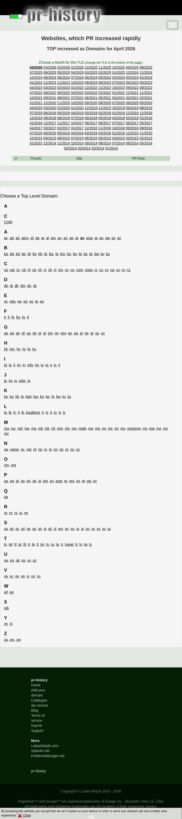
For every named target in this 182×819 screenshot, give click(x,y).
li (18, 413)
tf (15, 544)
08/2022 (146, 88)
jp (28, 381)
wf (6, 592)
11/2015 (146, 133)
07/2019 (36, 113)
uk (18, 560)
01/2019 (118, 113)
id (5, 365)
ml (53, 428)
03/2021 (132, 98)
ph (29, 481)
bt (91, 254)
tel (11, 544)
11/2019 (104, 108)
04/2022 (77, 93)
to (52, 544)
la (5, 413)
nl (50, 449)
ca (6, 270)
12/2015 (132, 133)
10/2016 (118, 128)
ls (47, 413)
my (165, 428)
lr (43, 413)
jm (11, 381)
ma (6, 428)
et (36, 301)
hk (6, 349)
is (55, 365)
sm (60, 529)
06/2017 (132, 123)
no (55, 449)
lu (55, 413)
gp (70, 333)
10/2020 (77, 103)
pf (17, 481)
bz (108, 254)
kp (48, 397)
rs (15, 513)
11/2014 (63, 143)
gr (81, 333)
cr (96, 270)
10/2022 (118, 88)
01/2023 (77, 88)
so (72, 529)
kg (12, 397)
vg (23, 576)
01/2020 (77, 108)
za (6, 640)
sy (103, 529)
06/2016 (49, 133)
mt (116, 428)
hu (34, 349)
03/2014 (84, 148)
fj (9, 317)
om (6, 465)
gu (97, 333)
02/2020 (63, 108)
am (53, 238)
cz (128, 270)
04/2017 (36, 128)
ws (12, 592)
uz (34, 560)
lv (59, 413)
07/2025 (36, 72)
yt (11, 624)
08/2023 (104, 83)
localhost (33, 413)
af (32, 238)
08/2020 (104, 103)
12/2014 (49, 143)
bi (45, 254)
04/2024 (118, 78)
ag (38, 238)
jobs (22, 381)
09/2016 (132, 128)
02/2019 (104, 113)
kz (69, 397)
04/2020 (36, 108)
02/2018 (146, 118)
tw (85, 544)
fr (28, 317)
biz (51, 254)
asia (89, 238)
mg (33, 428)
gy (103, 333)
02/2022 (104, 93)
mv (145, 428)
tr (62, 544)
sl (55, 529)
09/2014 (91, 143)
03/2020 (49, 108)
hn (19, 349)
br (80, 254)
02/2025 (104, 72)
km (36, 397)
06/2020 (132, 103)
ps (78, 481)
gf (23, 333)
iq (46, 365)
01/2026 (77, 67)
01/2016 (118, 133)
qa (6, 497)
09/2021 (49, 98)
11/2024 (146, 72)
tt (76, 544)
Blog (34, 710)
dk (16, 286)
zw (18, 640)
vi (28, 576)
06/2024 (91, 78)
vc (11, 576)
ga (6, 333)
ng (40, 449)
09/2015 (49, 138)
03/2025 (91, 72)
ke (6, 397)
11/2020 (63, 103)
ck (50, 270)
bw (96, 254)
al (47, 238)
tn (47, 544)
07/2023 (118, 83)
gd (12, 333)
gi (39, 333)
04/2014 (70, 148)
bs (85, 254)
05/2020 (146, 103)
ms (110, 428)
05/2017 (146, 123)
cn (67, 270)
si (45, 529)
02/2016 (104, 133)
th (24, 544)
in (24, 365)
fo (23, 317)
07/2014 (118, 143)
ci (45, 270)
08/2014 (104, 143)
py (95, 481)
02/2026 (63, 67)
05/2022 (63, 93)
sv (93, 529)
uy (29, 560)
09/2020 (91, 103)
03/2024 (132, 78)
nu (72, 449)
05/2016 (63, 133)
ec (6, 301)
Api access (39, 705)
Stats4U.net (40, 751)
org (13, 465)
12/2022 (91, 88)
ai (42, 238)
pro (71, 481)
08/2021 (63, 98)
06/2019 (49, 113)
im (19, 365)
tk (33, 544)
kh (17, 397)
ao (66, 238)
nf (34, 449)
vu (39, 576)
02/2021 (146, 98)
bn (69, 254)
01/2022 (118, 93)
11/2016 (104, 128)
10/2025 (118, 67)
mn (67, 428)
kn (42, 397)
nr (66, 449)
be (24, 254)
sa (6, 529)
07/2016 (36, 133)
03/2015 (132, 138)
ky (64, 397)
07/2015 (77, 138)
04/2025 (77, 72)
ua (6, 560)
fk (13, 317)
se (29, 529)
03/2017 (49, 128)
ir (51, 365)
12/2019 (91, 108)
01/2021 (36, 103)
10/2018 (36, 118)
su (87, 529)
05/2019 (63, 113)
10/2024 (36, 78)
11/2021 (146, 93)
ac (6, 238)
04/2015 (118, 138)
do (29, 286)
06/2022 (49, 93)
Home (35, 685)
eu (42, 301)
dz (35, 286)
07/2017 (118, 123)
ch (40, 270)
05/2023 (146, 83)
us (23, 560)
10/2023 (77, 83)
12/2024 (132, 72)
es (31, 301)
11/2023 (63, 83)
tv (80, 544)
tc (5, 544)
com (79, 270)
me (26, 428)
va (6, 576)
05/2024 (104, 78)
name (14, 449)
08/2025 (146, 67)
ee (20, 301)
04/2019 (77, 113)
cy (123, 270)
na (6, 449)
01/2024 (36, 83)
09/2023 (91, 83)
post (59, 481)
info (30, 365)
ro (10, 513)
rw (26, 513)
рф (6, 608)
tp (57, 544)
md (20, 428)
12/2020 (49, 103)
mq (97, 428)
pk (34, 481)
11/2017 (63, 123)
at (96, 238)
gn (57, 333)
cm (60, 270)
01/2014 (111, 148)
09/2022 (132, 88)
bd (18, 254)
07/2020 (118, 103)
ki (22, 397)
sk (50, 529)
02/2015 (146, 138)
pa (6, 481)
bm (62, 254)
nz (78, 449)
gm (50, 333)
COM (8, 222)
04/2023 (36, 88)
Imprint (36, 726)
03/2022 (91, 93)
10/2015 (36, 138)
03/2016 (91, 133)
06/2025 (49, 72)
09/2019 (132, 108)
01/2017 (77, 128)
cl (55, 270)
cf (28, 270)
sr (77, 529)
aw (107, 238)
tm (42, 544)
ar (76, 238)
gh (35, 333)
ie (10, 365)
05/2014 (146, 143)
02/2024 (146, 78)
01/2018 (36, 123)
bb (12, 254)
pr (65, 481)
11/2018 (146, 113)
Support (37, 731)
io (42, 365)
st (82, 529)
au (101, 238)
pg (23, 481)
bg (35, 254)
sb (12, 529)
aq (71, 238)
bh (40, 254)
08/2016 (146, 128)
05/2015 (104, 138)
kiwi (29, 397)
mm (60, 428)
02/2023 (63, 88)
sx (98, 529)
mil (40, 428)
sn (67, 529)
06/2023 (132, 83)
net (28, 449)
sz (109, 529)
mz (6, 433)
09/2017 (91, 123)
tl (37, 544)
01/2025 (118, 72)
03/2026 (49, 67)
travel (69, 544)
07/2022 (36, 93)
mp (90, 428)
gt (91, 333)
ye (6, 624)
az (119, 238)
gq (76, 333)
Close (24, 815)
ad (12, 238)
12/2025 (91, 67)
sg (34, 529)
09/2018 (49, 118)
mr (104, 428)
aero (24, 238)
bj (56, 254)
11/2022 (104, 88)
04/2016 (77, 133)
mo (74, 428)
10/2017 (77, 123)
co (72, 270)
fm (18, 317)
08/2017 (104, 123)
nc (22, 449)
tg (19, 544)
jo (15, 381)
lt (51, 413)
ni (45, 449)
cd (24, 270)
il (14, 365)
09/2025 (132, 67)
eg (25, 301)
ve (17, 576)
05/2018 (104, 118)
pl (39, 481)
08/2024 (63, 78)
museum (134, 428)
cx (118, 270)
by (102, 254)
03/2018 (132, 118)
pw (89, 481)
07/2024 (77, 78)
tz (90, 544)
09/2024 (49, 78)
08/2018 (63, 118)
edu (13, 301)
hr (23, 349)
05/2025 (63, 72)
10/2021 (36, 98)
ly (64, 413)
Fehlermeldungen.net (47, 756)
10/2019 (118, 108)
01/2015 (36, 143)
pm (45, 481)
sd (23, 529)
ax (113, 238)
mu (122, 428)
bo (75, 254)
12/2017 (49, 123)
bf (29, 254)
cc (18, 270)
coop (89, 270)
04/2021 (118, 98)
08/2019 (146, 108)
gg (29, 333)
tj (29, 544)
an (60, 238)
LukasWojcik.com (44, 746)
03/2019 (91, 113)
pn (52, 481)
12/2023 (49, 83)
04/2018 (118, 118)
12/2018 (132, 113)
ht (29, 349)
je (5, 381)
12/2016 (91, 128)
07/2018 (77, 118)
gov (63, 333)
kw (58, 397)
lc (14, 413)
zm (12, 640)
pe (12, 481)
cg (34, 270)
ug (12, 560)
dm (22, 286)
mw (152, 428)
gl (44, 333)
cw (112, 270)
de (6, 286)
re (5, 513)
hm (12, 349)
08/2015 (63, 138)
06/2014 (132, 143)
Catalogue (39, 700)
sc (17, 529)
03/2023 (49, 88)
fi (5, 317)
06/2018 (91, 118)
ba (6, 254)
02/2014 (98, 148)
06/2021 (91, 98)
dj (11, 286)
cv (106, 270)
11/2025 (104, 67)
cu (101, 270)
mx (158, 428)
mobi (82, 428)
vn (33, 576)
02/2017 (63, 128)
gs (86, 333)
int (37, 365)
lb (10, 413)
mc (13, 428)
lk (22, 413)
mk (47, 428)
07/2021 (77, 98)
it (59, 365)
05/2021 (104, 98)
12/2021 (132, 93)
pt (83, 481)
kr (52, 397)
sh (40, 529)
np (61, 449)
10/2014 (77, 143)
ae (18, 238)
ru (20, 513)
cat (12, 270)
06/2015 (91, 138)
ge (18, 333)
